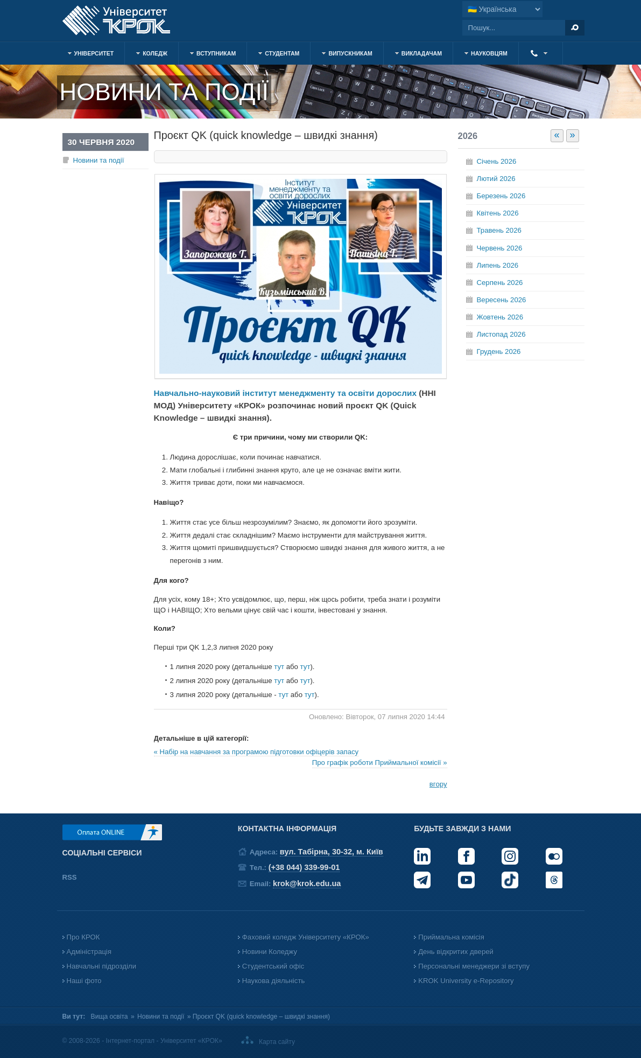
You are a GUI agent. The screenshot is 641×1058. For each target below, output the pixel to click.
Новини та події (98, 160)
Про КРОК (83, 937)
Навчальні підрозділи (102, 966)
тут (280, 667)
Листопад (501, 334)
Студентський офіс (273, 966)
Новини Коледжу (269, 952)
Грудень (499, 351)
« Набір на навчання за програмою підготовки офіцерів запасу (256, 752)
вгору (438, 784)
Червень (500, 248)
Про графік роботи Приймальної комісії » (379, 762)
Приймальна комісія (451, 937)
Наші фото (84, 981)
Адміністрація (89, 952)
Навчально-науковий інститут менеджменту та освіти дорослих (285, 393)
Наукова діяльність (273, 981)
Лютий (496, 179)
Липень (498, 265)
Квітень (498, 213)
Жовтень (500, 317)
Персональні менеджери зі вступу (474, 966)
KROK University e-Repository (465, 981)
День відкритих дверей (456, 952)
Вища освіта (109, 1016)
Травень (499, 230)
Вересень (501, 300)
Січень (497, 161)
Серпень (500, 283)
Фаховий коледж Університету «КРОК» (305, 937)
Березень (501, 196)
